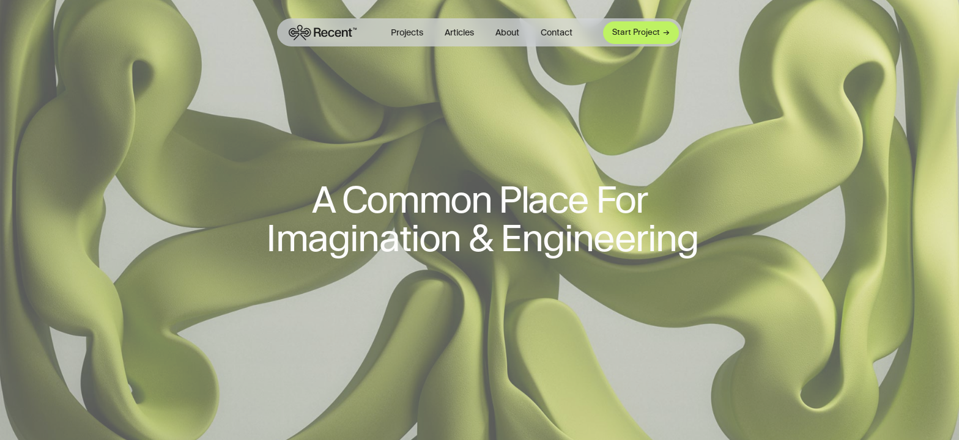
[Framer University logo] (321, 32)
